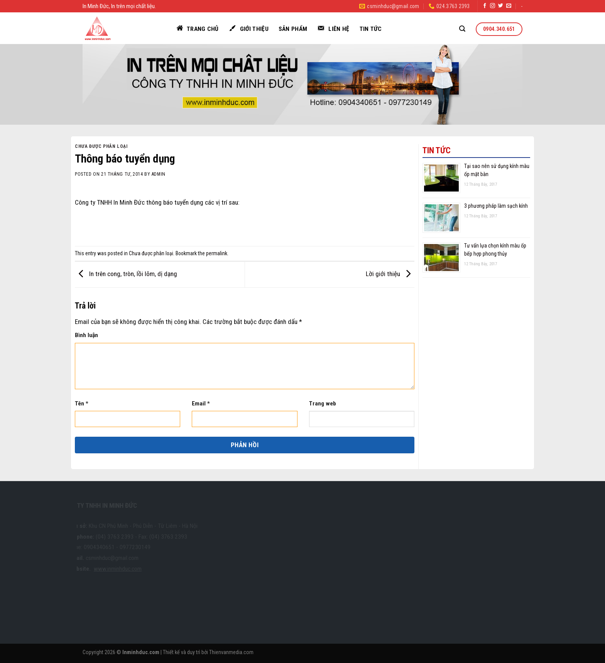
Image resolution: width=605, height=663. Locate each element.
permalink (216, 253)
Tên (81, 403)
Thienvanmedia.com (231, 652)
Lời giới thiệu (390, 274)
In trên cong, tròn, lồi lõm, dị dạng (126, 274)
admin (159, 174)
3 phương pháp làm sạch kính (496, 206)
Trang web (322, 403)
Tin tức (371, 28)
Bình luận (86, 335)
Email (201, 403)
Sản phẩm (293, 28)
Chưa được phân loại (101, 146)
